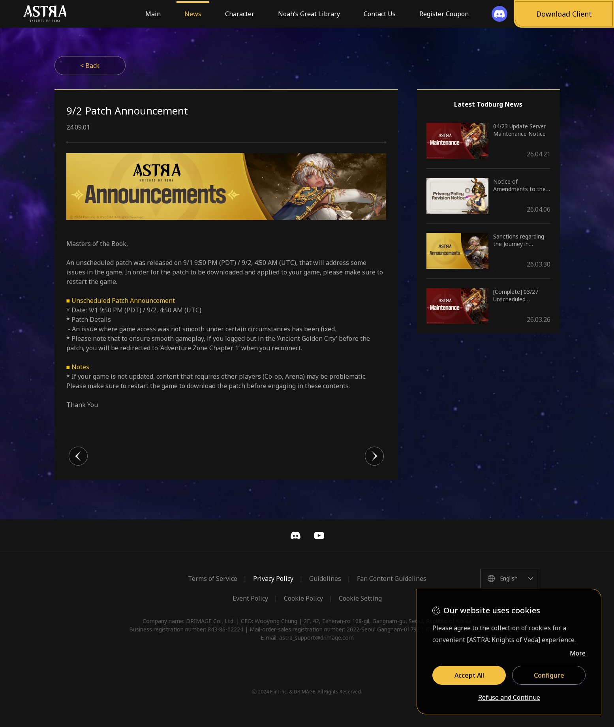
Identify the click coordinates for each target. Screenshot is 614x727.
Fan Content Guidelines (391, 578)
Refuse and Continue (509, 697)
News (192, 13)
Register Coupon (444, 13)
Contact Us (380, 13)
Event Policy (250, 598)
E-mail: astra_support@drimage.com (307, 637)
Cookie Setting (360, 598)
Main (153, 13)
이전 (78, 456)
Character (239, 13)
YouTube (319, 535)
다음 (374, 456)
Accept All (469, 675)
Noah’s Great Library (309, 13)
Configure (549, 675)
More (578, 653)
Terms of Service (212, 578)
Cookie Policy (303, 598)
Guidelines (325, 578)
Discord (295, 535)
